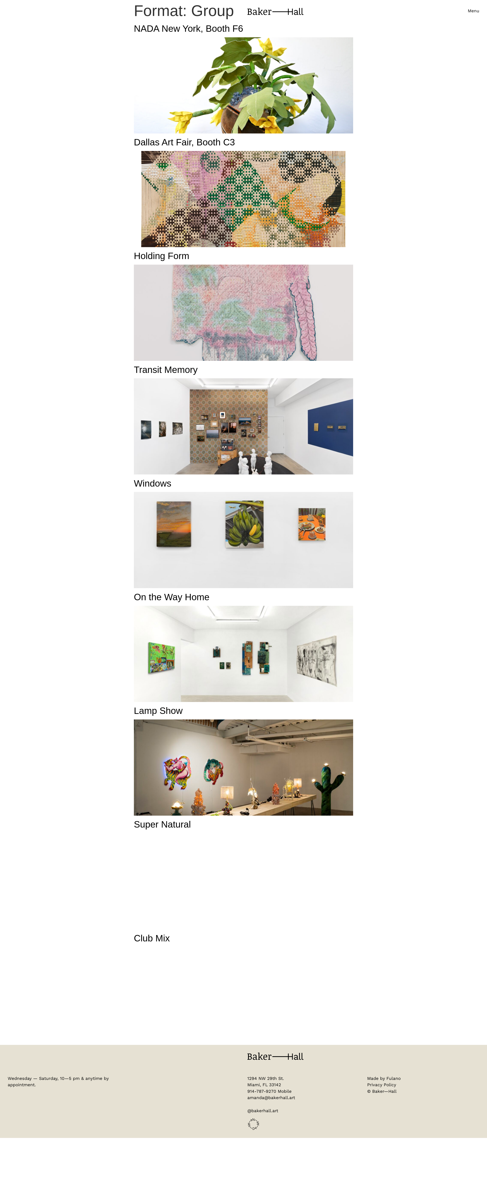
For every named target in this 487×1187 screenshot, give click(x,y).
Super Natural (162, 825)
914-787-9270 (261, 1091)
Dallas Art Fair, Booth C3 (184, 143)
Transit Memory (166, 370)
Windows (152, 484)
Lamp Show (158, 711)
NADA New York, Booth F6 (188, 29)
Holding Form (161, 256)
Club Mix (152, 939)
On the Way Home (171, 598)
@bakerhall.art (262, 1111)
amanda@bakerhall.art (271, 1098)
